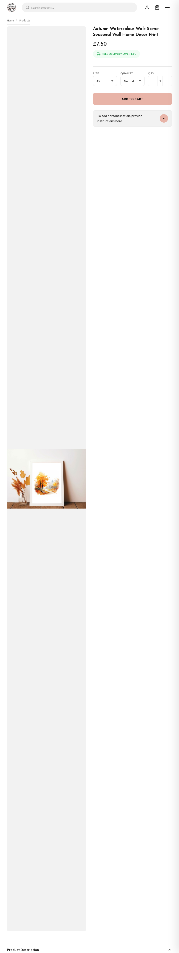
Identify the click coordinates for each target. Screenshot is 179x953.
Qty (151, 73)
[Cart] (157, 7)
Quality (126, 73)
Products (24, 20)
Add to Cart (132, 99)
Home (10, 20)
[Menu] (167, 7)
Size (96, 73)
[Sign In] (147, 7)
